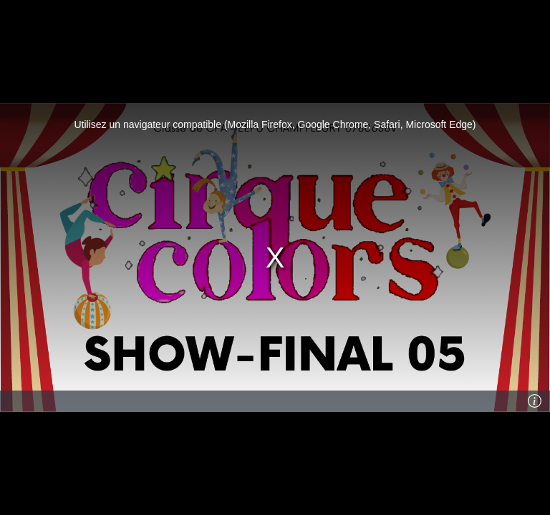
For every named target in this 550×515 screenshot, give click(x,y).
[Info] (535, 401)
